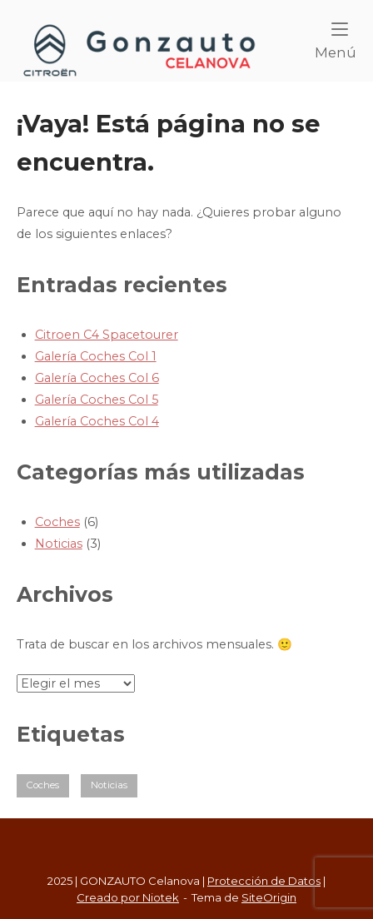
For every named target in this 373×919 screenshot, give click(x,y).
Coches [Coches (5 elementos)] (43, 785)
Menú (335, 41)
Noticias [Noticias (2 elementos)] (109, 785)
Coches (57, 521)
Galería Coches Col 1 (96, 356)
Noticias (58, 543)
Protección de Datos (264, 880)
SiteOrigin (268, 897)
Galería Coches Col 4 (97, 421)
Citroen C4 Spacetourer (106, 334)
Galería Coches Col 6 (97, 377)
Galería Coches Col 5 (96, 399)
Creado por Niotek (128, 897)
